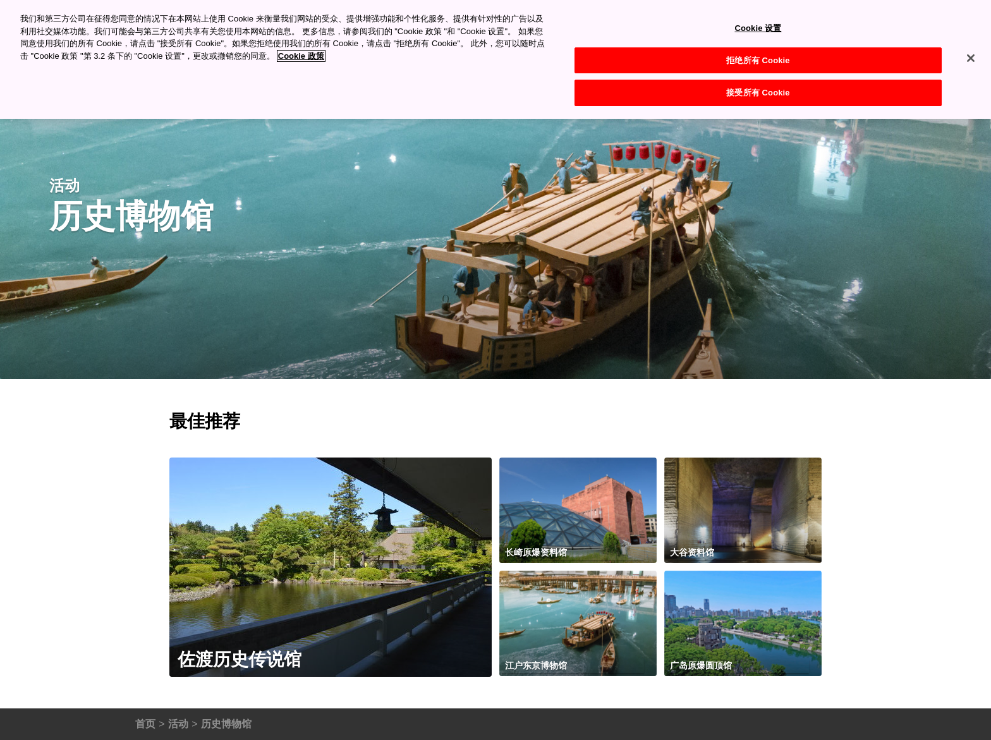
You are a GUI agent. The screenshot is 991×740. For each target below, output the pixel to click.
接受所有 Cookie (757, 92)
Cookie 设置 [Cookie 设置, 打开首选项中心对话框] (757, 28)
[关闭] (971, 58)
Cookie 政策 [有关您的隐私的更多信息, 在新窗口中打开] (301, 56)
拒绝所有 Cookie (757, 60)
